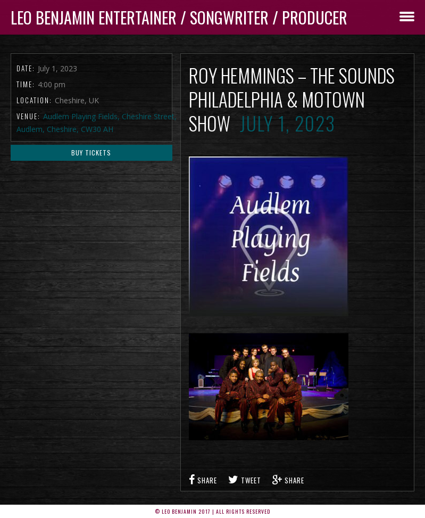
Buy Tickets (91, 152)
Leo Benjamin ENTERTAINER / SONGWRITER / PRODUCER (179, 17)
